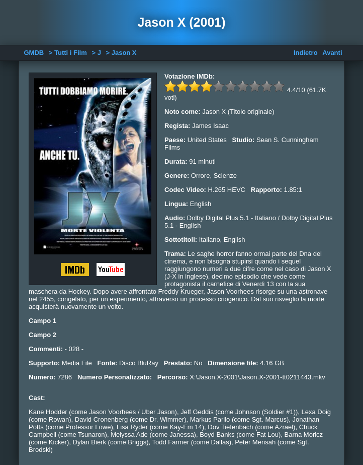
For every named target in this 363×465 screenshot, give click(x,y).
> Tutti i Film (68, 52)
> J (96, 52)
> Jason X (121, 52)
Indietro (306, 52)
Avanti (332, 52)
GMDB (34, 52)
